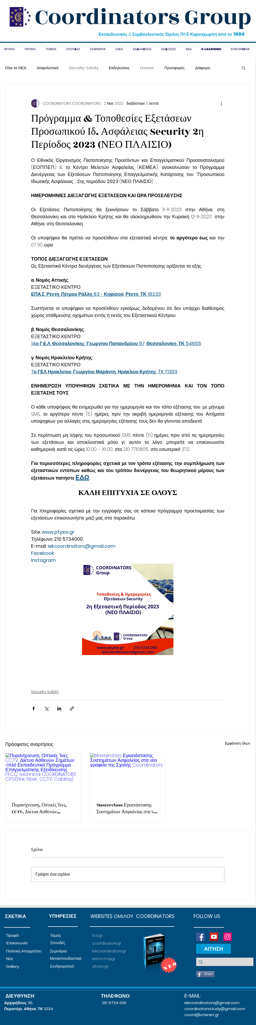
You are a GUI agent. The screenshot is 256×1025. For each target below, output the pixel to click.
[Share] (205, 974)
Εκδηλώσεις (119, 67)
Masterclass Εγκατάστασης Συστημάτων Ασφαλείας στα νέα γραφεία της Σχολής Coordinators (127, 808)
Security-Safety (83, 67)
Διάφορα (202, 67)
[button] (243, 68)
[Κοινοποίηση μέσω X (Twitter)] (46, 708)
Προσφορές (174, 67)
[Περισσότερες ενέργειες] (221, 103)
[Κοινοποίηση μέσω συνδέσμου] (71, 708)
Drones (147, 67)
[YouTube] (214, 937)
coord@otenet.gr (201, 1014)
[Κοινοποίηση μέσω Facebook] (33, 708)
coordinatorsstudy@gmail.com (214, 1008)
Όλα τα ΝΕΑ (15, 67)
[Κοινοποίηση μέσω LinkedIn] (59, 708)
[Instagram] (227, 937)
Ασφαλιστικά (48, 67)
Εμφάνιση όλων (237, 743)
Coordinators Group (143, 17)
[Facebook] (200, 937)
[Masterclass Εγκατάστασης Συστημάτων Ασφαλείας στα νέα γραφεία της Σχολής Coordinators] (127, 774)
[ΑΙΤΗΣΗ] (213, 949)
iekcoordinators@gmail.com (212, 1002)
